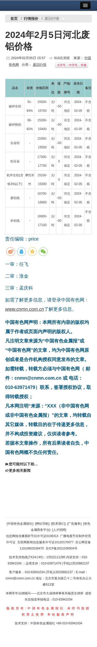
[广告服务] (74, 523)
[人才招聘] (59, 530)
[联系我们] (58, 523)
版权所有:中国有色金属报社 (35, 608)
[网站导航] (42, 523)
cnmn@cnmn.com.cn (20, 578)
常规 (83, 65)
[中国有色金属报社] (20, 523)
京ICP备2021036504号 (61, 548)
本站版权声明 (61, 614)
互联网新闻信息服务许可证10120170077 (45, 542)
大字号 (61, 65)
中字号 (73, 65)
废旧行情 (39, 65)
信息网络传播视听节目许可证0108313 (32, 536)
